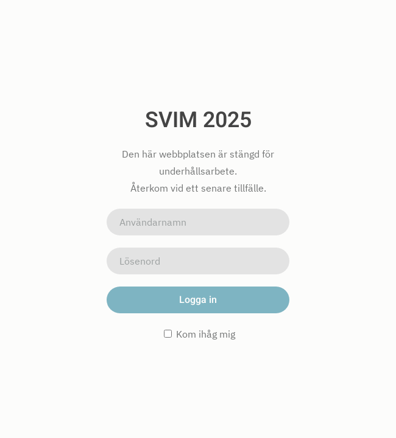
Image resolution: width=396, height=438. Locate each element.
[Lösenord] (198, 261)
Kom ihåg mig (199, 334)
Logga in (198, 300)
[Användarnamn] (198, 222)
